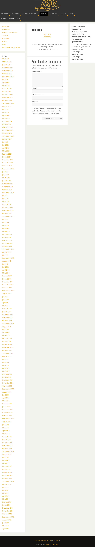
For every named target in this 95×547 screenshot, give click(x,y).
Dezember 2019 (7, 240)
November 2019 (7, 243)
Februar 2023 (7, 154)
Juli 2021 (5, 196)
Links (4, 44)
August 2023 (6, 139)
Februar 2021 (7, 205)
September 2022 (8, 169)
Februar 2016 (7, 338)
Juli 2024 (5, 109)
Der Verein (6, 30)
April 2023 (5, 148)
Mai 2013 (5, 428)
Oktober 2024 (7, 100)
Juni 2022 (5, 175)
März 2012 (5, 463)
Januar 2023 (6, 157)
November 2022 (7, 163)
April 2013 (5, 431)
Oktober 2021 (7, 190)
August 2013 (6, 422)
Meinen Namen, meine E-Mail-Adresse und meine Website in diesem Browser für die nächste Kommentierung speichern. (46, 110)
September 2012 (8, 451)
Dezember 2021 (7, 184)
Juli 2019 (5, 255)
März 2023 (5, 151)
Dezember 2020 (7, 207)
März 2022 (5, 178)
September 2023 (8, 136)
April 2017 (5, 303)
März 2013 (5, 434)
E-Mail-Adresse (37, 95)
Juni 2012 (5, 457)
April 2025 (5, 83)
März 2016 (5, 335)
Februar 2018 (7, 276)
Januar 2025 (6, 91)
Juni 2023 (5, 145)
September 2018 (8, 258)
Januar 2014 (6, 407)
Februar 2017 (7, 309)
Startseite (5, 27)
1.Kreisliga (47, 34)
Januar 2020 (6, 237)
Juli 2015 (5, 359)
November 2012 (7, 445)
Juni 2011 (5, 490)
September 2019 (8, 249)
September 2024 (8, 103)
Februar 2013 (7, 437)
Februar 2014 (7, 404)
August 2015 (6, 356)
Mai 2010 (5, 526)
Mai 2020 (5, 225)
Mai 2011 (5, 493)
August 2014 (6, 392)
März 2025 (5, 85)
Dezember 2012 (7, 443)
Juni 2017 (5, 300)
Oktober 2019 (7, 246)
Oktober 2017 (7, 288)
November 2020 (7, 210)
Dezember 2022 (7, 160)
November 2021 (7, 187)
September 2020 (8, 216)
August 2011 (6, 484)
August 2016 (6, 327)
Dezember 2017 (7, 282)
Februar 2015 (7, 374)
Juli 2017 (5, 297)
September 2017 (8, 291)
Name (34, 88)
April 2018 (5, 270)
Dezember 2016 (7, 315)
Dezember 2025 (7, 68)
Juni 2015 (5, 362)
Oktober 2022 (7, 166)
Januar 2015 (6, 377)
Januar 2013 (6, 440)
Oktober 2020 (7, 213)
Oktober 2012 (7, 448)
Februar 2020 (7, 234)
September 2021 (8, 193)
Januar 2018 (6, 279)
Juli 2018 (5, 264)
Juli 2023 (5, 142)
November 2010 (7, 511)
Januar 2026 (6, 65)
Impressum (56, 540)
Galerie (4, 41)
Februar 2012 (7, 466)
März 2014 (5, 401)
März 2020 (5, 231)
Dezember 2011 (7, 472)
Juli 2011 (5, 487)
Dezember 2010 (7, 508)
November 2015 (7, 347)
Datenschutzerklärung (43, 540)
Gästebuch (6, 39)
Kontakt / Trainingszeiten (11, 47)
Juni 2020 (5, 222)
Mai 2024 (5, 112)
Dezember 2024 (7, 94)
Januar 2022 (6, 181)
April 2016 (5, 332)
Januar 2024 (6, 124)
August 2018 (6, 261)
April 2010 (5, 529)
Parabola (48, 544)
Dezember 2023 (7, 127)
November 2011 (7, 475)
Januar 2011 (6, 505)
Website (35, 102)
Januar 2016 (6, 341)
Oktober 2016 (7, 321)
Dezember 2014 (7, 380)
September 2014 (8, 389)
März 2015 (5, 371)
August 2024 (6, 106)
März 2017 (5, 306)
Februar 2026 (7, 62)
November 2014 (7, 383)
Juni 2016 (5, 329)
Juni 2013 (5, 425)
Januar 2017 (6, 312)
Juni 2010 (5, 523)
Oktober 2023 (7, 133)
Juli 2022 (5, 172)
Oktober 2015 (7, 350)
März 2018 (5, 273)
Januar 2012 (6, 469)
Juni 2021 (5, 199)
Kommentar (37, 72)
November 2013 (7, 413)
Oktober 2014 (7, 386)
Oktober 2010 (7, 514)
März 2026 (5, 59)
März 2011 (5, 499)
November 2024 (7, 97)
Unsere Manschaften (9, 33)
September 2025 (8, 77)
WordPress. (56, 544)
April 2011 (5, 496)
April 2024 (5, 115)
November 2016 (7, 318)
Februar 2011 (7, 502)
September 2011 (8, 481)
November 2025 (7, 71)
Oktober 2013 (7, 416)
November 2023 (7, 130)
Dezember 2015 (7, 344)
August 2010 (6, 520)
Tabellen (5, 36)
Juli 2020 (5, 219)
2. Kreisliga (47, 37)
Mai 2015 (5, 365)
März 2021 (5, 202)
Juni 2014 (5, 395)
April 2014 (5, 398)
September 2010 (8, 517)
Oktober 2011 (7, 478)
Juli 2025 (5, 80)
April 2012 (5, 460)
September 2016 (8, 323)
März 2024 (5, 118)
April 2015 (5, 368)
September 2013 (8, 419)
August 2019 (6, 252)
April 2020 (5, 228)
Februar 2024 (7, 121)
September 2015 (8, 353)
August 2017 (6, 294)
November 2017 (7, 285)
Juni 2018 (5, 267)
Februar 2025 (7, 89)
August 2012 (6, 454)
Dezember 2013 (7, 410)
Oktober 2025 (7, 74)
